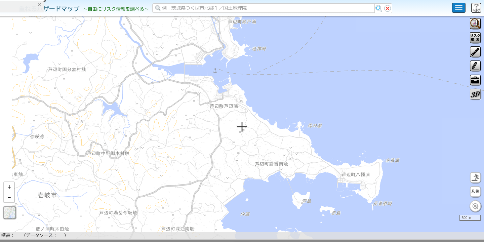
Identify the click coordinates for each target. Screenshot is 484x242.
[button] (9, 205)
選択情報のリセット (71, 132)
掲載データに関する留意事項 (37, 114)
